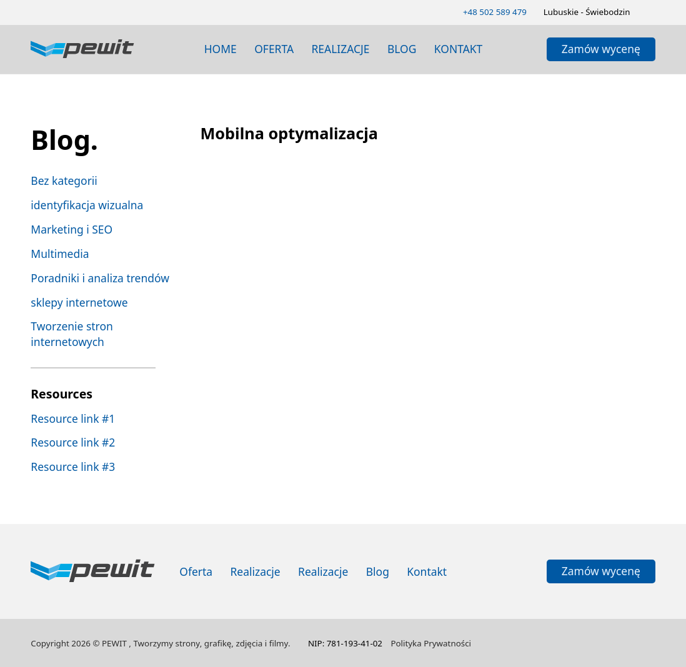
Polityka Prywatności (430, 643)
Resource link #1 (73, 418)
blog (401, 48)
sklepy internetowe (79, 302)
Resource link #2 (73, 442)
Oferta (274, 48)
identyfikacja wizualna (87, 204)
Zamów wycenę (601, 48)
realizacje (340, 48)
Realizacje (256, 571)
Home (220, 48)
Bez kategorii (64, 180)
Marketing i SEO (71, 229)
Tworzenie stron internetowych (71, 334)
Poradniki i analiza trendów (100, 277)
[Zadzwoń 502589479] (495, 12)
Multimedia (60, 253)
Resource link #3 (73, 466)
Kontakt (458, 48)
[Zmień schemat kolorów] (651, 11)
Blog (377, 571)
